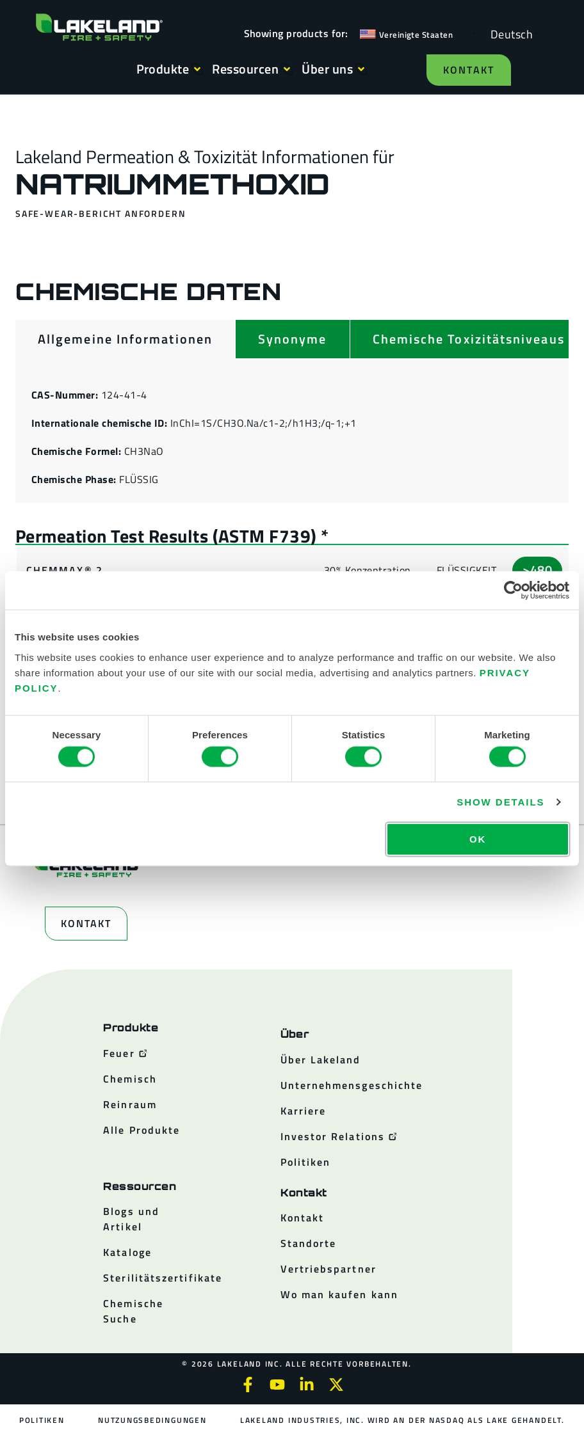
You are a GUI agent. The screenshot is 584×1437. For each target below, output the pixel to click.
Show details (500, 802)
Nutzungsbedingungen (152, 1420)
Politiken (42, 1420)
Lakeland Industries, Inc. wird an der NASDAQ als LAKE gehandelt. (401, 1420)
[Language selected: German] (508, 34)
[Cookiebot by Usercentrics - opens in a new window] (513, 590)
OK (477, 838)
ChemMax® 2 (64, 570)
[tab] (125, 339)
